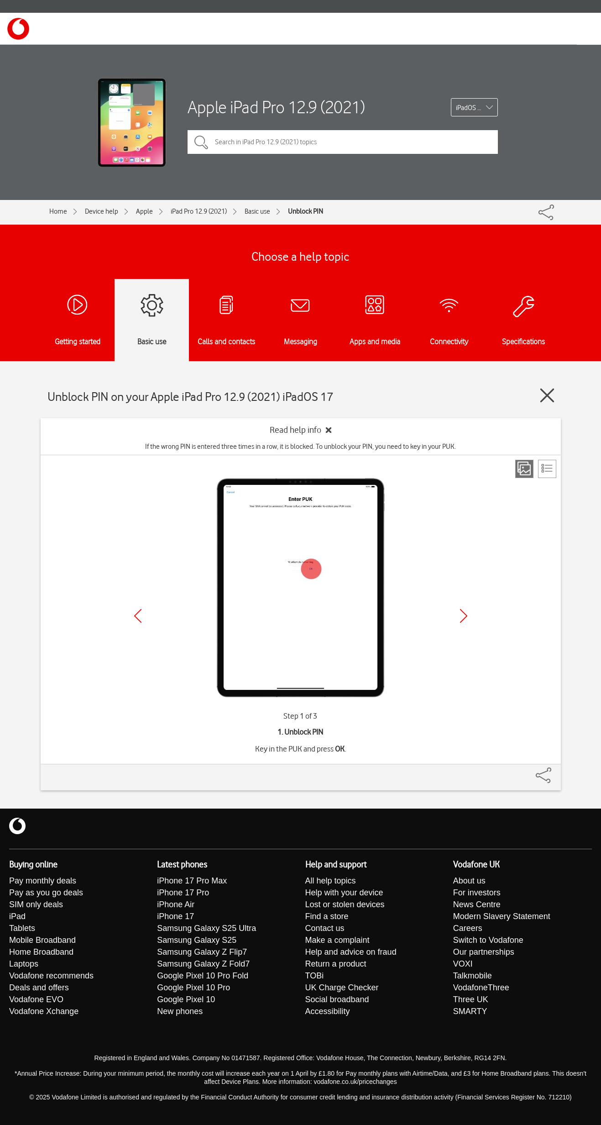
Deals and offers (39, 987)
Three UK (470, 999)
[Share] (554, 771)
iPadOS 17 (470, 108)
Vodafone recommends (51, 975)
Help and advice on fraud (351, 952)
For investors (477, 892)
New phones (180, 1011)
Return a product (335, 963)
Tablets (22, 928)
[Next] (463, 616)
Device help (101, 211)
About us (469, 880)
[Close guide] (547, 395)
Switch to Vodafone (488, 940)
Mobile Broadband (42, 940)
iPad (17, 916)
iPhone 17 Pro (183, 892)
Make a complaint (337, 940)
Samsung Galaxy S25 (196, 940)
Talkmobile (472, 975)
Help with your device (344, 892)
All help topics (330, 880)
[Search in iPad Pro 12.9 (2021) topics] (343, 142)
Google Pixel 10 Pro (193, 987)
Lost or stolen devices (345, 904)
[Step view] (524, 469)
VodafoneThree (481, 987)
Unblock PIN (305, 211)
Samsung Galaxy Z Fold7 (203, 963)
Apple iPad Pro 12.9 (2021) (276, 107)
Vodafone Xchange (43, 1011)
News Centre (477, 904)
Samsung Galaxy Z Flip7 (202, 952)
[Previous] (137, 616)
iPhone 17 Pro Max (192, 880)
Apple (144, 211)
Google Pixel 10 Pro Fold (202, 975)
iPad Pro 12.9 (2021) (199, 211)
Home (58, 211)
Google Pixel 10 (186, 999)
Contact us (325, 928)
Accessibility (327, 1011)
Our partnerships (483, 952)
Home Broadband (41, 952)
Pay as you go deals (46, 892)
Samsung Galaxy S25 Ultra (206, 928)
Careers (467, 928)
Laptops (23, 963)
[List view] (547, 469)
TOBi (314, 975)
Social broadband (337, 999)
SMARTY (470, 1011)
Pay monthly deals (42, 880)
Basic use (257, 211)
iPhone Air (175, 904)
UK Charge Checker (342, 987)
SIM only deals (36, 904)
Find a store (327, 916)
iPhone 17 (175, 916)
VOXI (463, 963)
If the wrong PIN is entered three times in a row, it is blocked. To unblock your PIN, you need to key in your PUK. (300, 446)
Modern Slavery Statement (501, 916)
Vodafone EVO (36, 999)
